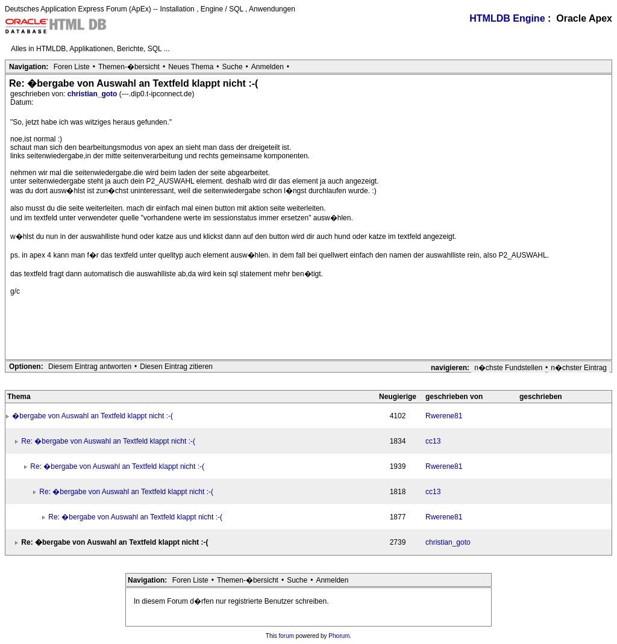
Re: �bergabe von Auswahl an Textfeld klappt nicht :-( (108, 441)
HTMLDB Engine (507, 18)
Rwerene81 (443, 416)
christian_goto (93, 94)
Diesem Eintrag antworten (89, 366)
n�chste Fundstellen (508, 368)
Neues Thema (190, 67)
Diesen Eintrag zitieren (176, 366)
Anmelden (267, 67)
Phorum (338, 636)
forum (287, 636)
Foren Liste (72, 67)
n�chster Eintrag (579, 368)
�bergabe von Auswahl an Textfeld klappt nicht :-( (92, 416)
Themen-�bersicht (129, 67)
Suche (232, 67)
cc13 (432, 441)
